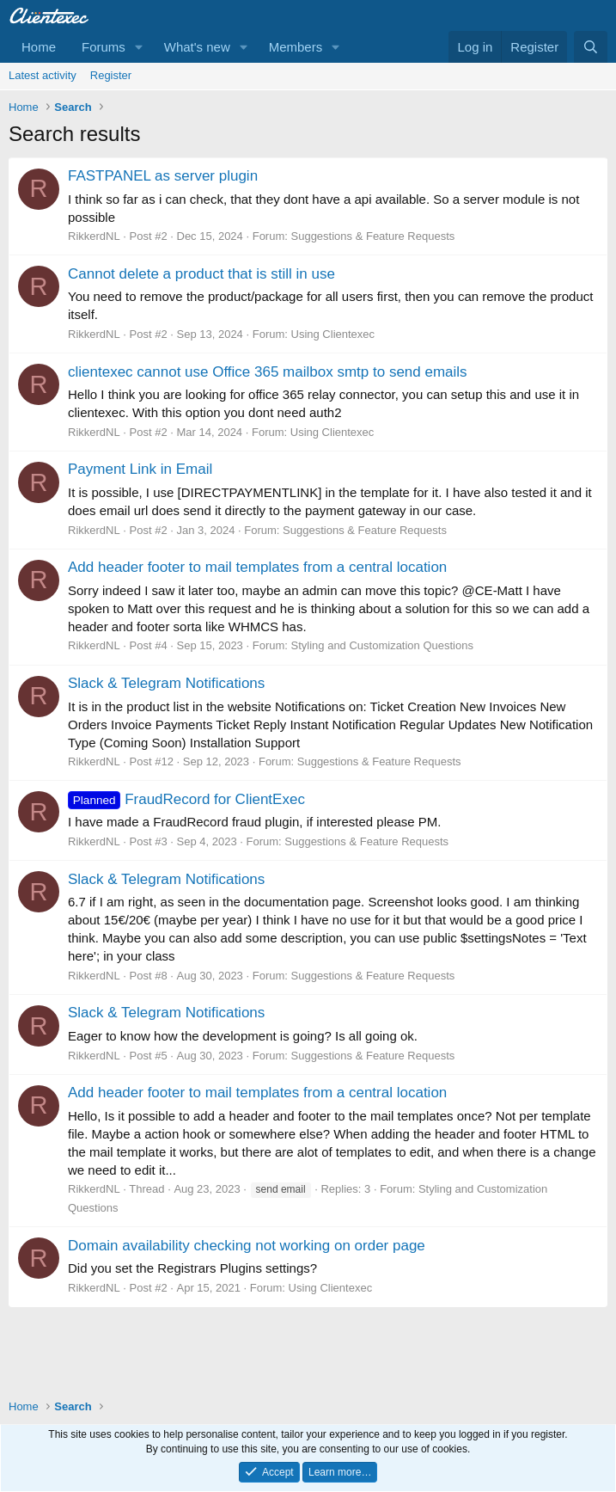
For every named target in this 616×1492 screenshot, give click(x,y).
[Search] (590, 47)
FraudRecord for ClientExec (186, 799)
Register (110, 75)
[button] (139, 47)
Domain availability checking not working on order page (246, 1245)
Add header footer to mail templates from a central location (257, 567)
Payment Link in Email (140, 469)
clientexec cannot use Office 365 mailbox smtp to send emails (267, 372)
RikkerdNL (94, 236)
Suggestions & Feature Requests (373, 236)
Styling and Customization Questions (382, 645)
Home (38, 47)
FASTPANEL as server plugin (163, 176)
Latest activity (42, 75)
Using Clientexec (333, 334)
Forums (103, 47)
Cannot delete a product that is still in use (201, 274)
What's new (197, 47)
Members (296, 47)
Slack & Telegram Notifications (166, 683)
